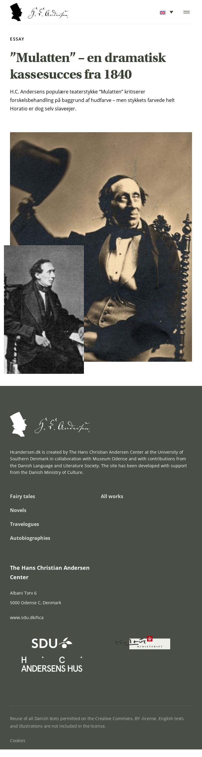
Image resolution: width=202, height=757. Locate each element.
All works (112, 496)
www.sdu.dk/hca (27, 617)
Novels (18, 510)
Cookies (17, 740)
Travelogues (24, 524)
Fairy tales (22, 496)
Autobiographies (30, 538)
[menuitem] (167, 12)
